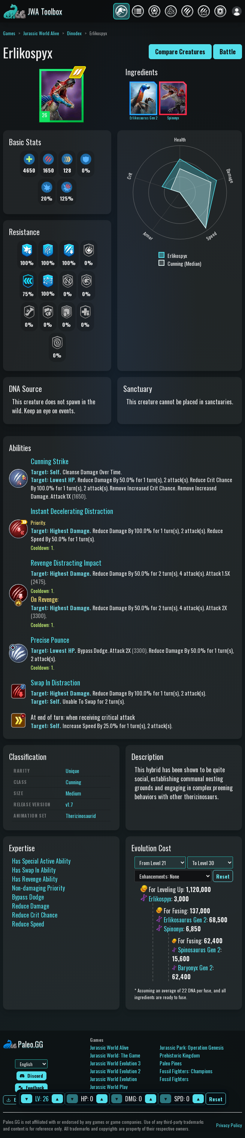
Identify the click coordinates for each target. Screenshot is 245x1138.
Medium (73, 793)
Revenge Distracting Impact (66, 563)
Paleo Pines (171, 1063)
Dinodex (74, 33)
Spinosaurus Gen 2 (199, 949)
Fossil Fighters (174, 1079)
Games (9, 33)
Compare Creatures (180, 51)
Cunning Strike (50, 461)
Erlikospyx (160, 898)
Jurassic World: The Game (115, 1055)
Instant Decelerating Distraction (72, 511)
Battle (228, 51)
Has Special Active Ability (41, 860)
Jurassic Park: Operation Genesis (192, 1047)
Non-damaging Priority (38, 887)
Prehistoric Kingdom (180, 1055)
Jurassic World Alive (41, 33)
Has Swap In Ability (33, 869)
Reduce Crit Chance (34, 914)
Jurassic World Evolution (113, 1079)
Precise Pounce (50, 640)
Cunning (73, 782)
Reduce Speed (28, 923)
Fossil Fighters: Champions (186, 1071)
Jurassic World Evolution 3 (115, 1063)
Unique (72, 771)
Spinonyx (173, 928)
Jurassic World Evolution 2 (115, 1071)
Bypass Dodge (28, 896)
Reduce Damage (30, 905)
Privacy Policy (229, 1125)
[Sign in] (237, 11)
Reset (216, 1099)
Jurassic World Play (108, 1086)
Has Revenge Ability (34, 878)
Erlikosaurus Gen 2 (185, 919)
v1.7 (69, 804)
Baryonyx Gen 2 (195, 967)
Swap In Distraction (55, 682)
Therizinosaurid (81, 815)
